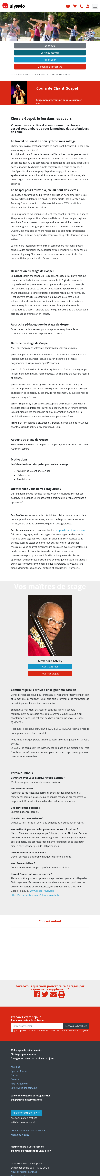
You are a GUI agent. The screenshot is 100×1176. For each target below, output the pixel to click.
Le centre (50, 45)
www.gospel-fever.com (42, 890)
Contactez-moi (50, 666)
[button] (7, 41)
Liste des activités (50, 52)
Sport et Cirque (19, 1071)
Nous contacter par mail (24, 1171)
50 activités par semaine (24, 1087)
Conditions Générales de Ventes (28, 1130)
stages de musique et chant (70, 530)
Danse (14, 1075)
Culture (15, 1079)
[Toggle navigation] (95, 6)
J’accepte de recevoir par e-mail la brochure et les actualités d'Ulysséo (51, 1030)
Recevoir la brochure (76, 1026)
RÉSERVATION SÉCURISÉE (26, 1113)
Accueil (14, 74)
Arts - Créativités (20, 1083)
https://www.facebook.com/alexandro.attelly (35, 895)
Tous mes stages (50, 673)
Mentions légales (20, 1134)
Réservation (50, 59)
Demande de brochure (50, 66)
